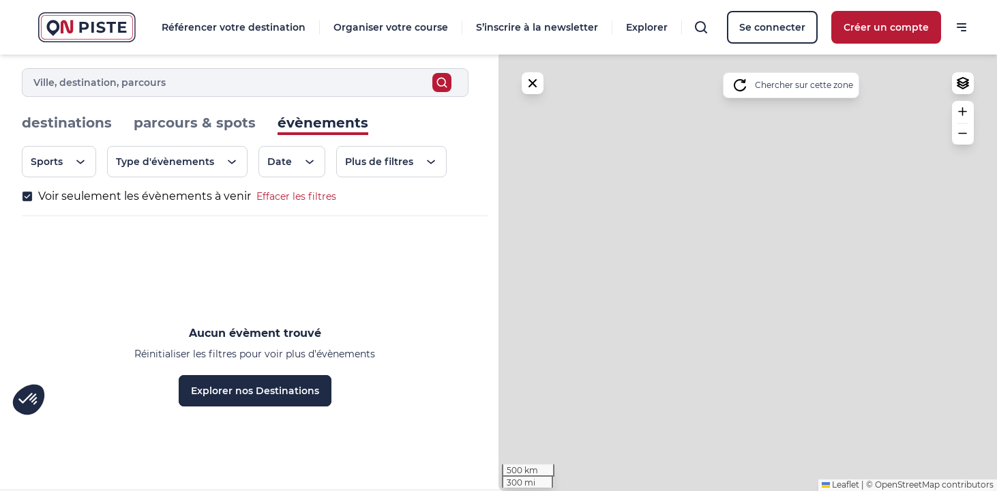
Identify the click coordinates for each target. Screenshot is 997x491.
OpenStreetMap (907, 484)
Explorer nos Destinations (255, 391)
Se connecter (772, 27)
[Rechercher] (701, 27)
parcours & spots (195, 123)
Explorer (647, 27)
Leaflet (840, 484)
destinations (67, 123)
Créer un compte (886, 27)
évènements (323, 123)
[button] (963, 112)
